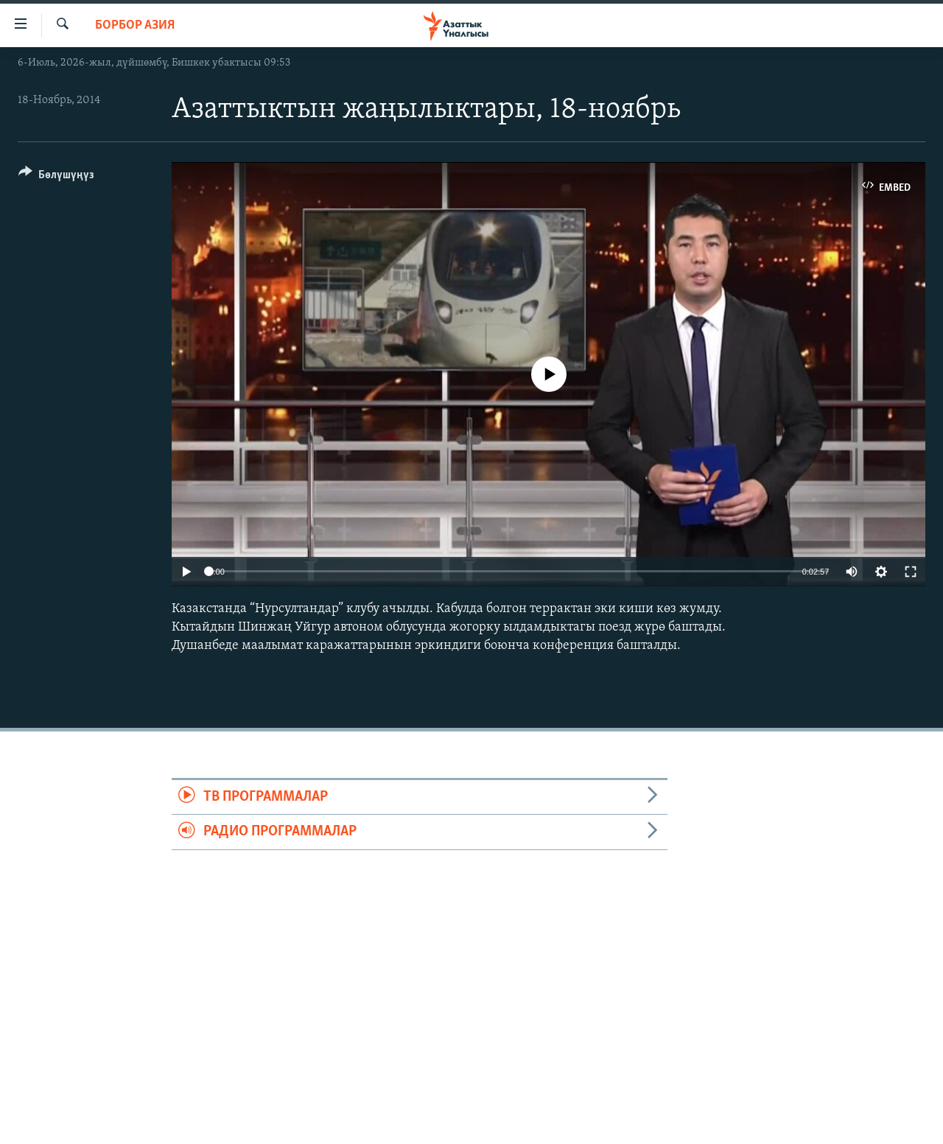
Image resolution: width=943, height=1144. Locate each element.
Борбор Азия (135, 25)
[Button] (56, 177)
